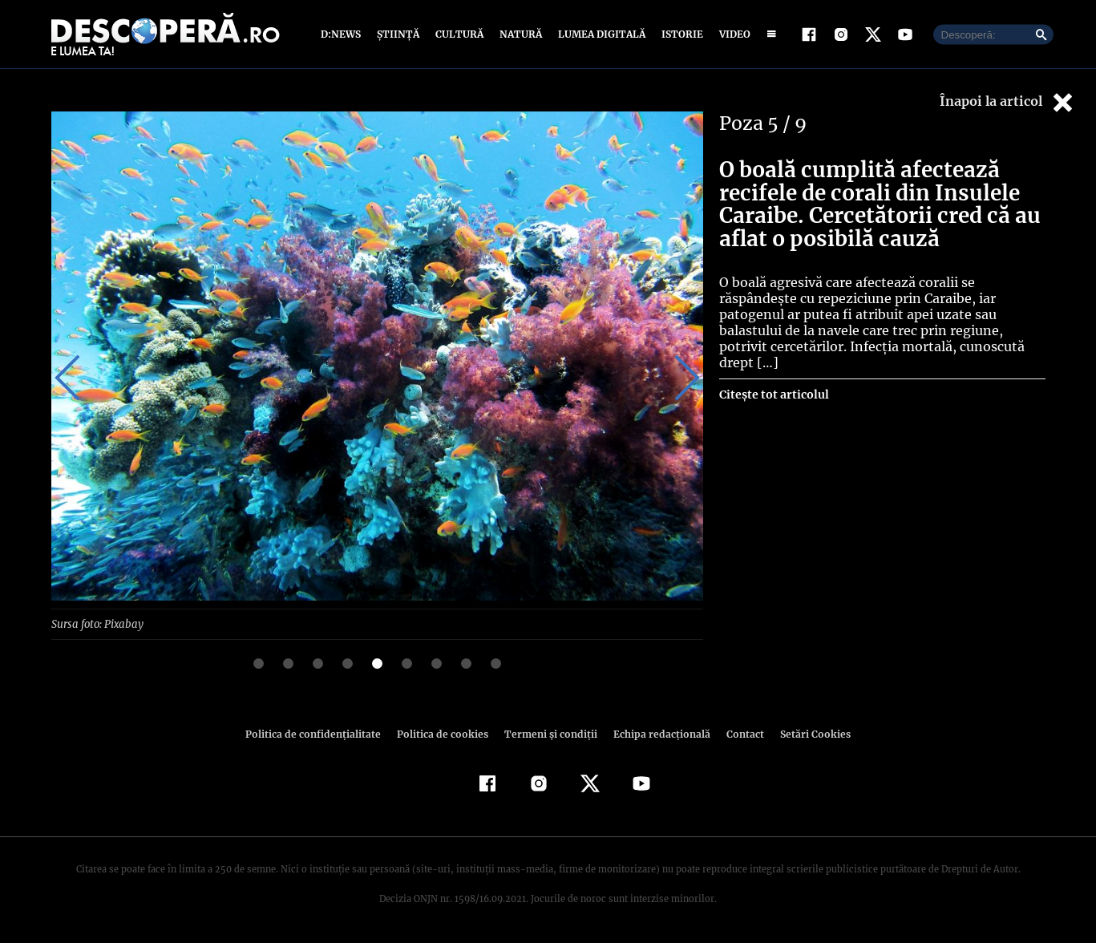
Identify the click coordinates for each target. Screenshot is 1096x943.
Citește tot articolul (773, 378)
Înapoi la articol (1008, 102)
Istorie (679, 34)
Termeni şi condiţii (549, 733)
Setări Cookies (807, 733)
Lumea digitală (599, 34)
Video (731, 34)
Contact (739, 733)
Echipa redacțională (657, 733)
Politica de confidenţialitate (321, 733)
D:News (343, 34)
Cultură (459, 34)
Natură (519, 34)
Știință (398, 34)
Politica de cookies (445, 733)
